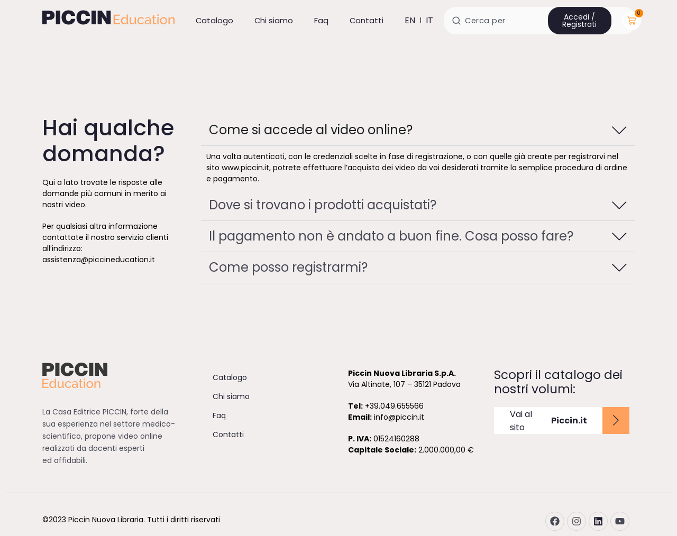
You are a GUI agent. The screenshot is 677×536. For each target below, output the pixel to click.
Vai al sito (548, 420)
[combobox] (540, 20)
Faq (321, 20)
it (429, 20)
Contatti (366, 20)
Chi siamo (273, 20)
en (410, 20)
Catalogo (214, 20)
